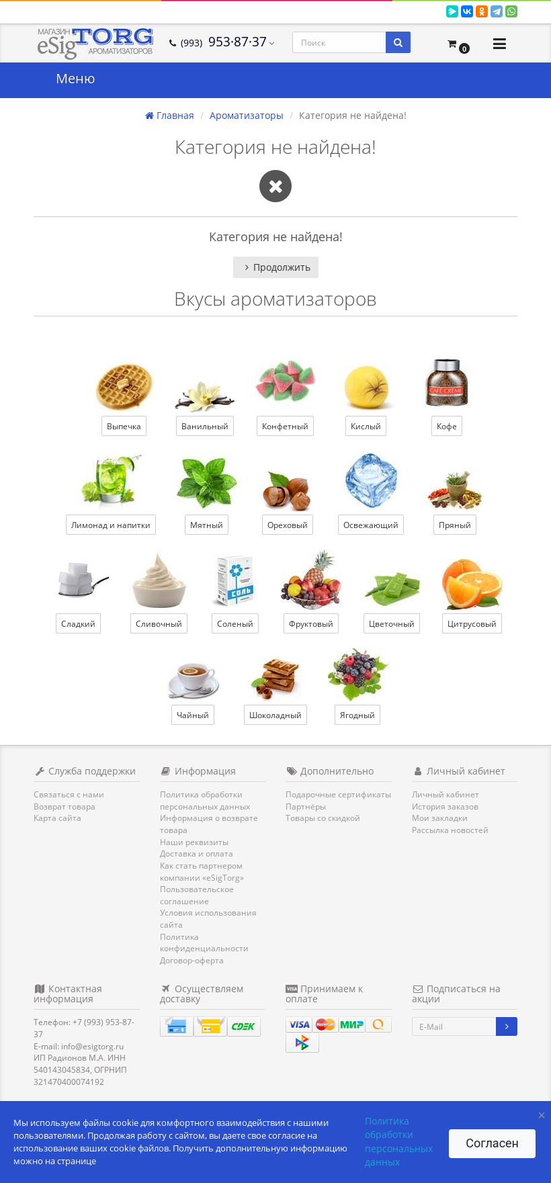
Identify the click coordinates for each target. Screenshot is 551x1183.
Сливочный (159, 623)
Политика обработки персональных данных (205, 800)
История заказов (445, 806)
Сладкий (78, 623)
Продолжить (275, 267)
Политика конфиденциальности (204, 943)
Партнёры (306, 806)
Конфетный (285, 426)
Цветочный (392, 623)
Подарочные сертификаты (338, 794)
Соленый (235, 623)
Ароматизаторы (247, 115)
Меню (75, 78)
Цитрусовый (472, 623)
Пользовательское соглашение (197, 895)
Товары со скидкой (323, 818)
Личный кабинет (445, 794)
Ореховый (287, 525)
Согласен (492, 1143)
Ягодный (357, 715)
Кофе (447, 426)
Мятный (206, 525)
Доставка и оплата (196, 853)
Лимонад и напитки (111, 525)
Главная (169, 115)
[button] (458, 43)
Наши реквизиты (194, 842)
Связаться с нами (69, 794)
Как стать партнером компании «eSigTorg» (202, 871)
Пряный (455, 525)
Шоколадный (275, 715)
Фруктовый (311, 623)
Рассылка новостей (450, 830)
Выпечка (124, 426)
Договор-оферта (192, 960)
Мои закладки (440, 818)
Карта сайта (57, 818)
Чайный (193, 715)
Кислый (366, 426)
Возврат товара (64, 806)
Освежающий (370, 525)
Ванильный (204, 426)
